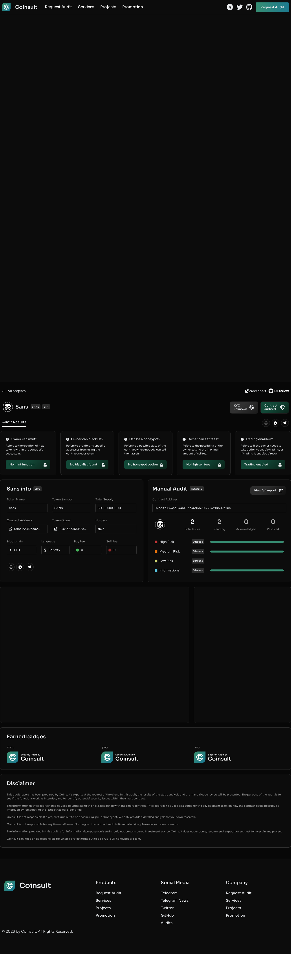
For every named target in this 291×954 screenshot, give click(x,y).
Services (86, 7)
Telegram (169, 893)
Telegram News (175, 900)
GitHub (167, 915)
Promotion (132, 7)
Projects (108, 7)
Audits (167, 923)
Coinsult (26, 7)
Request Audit (58, 7)
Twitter (167, 908)
